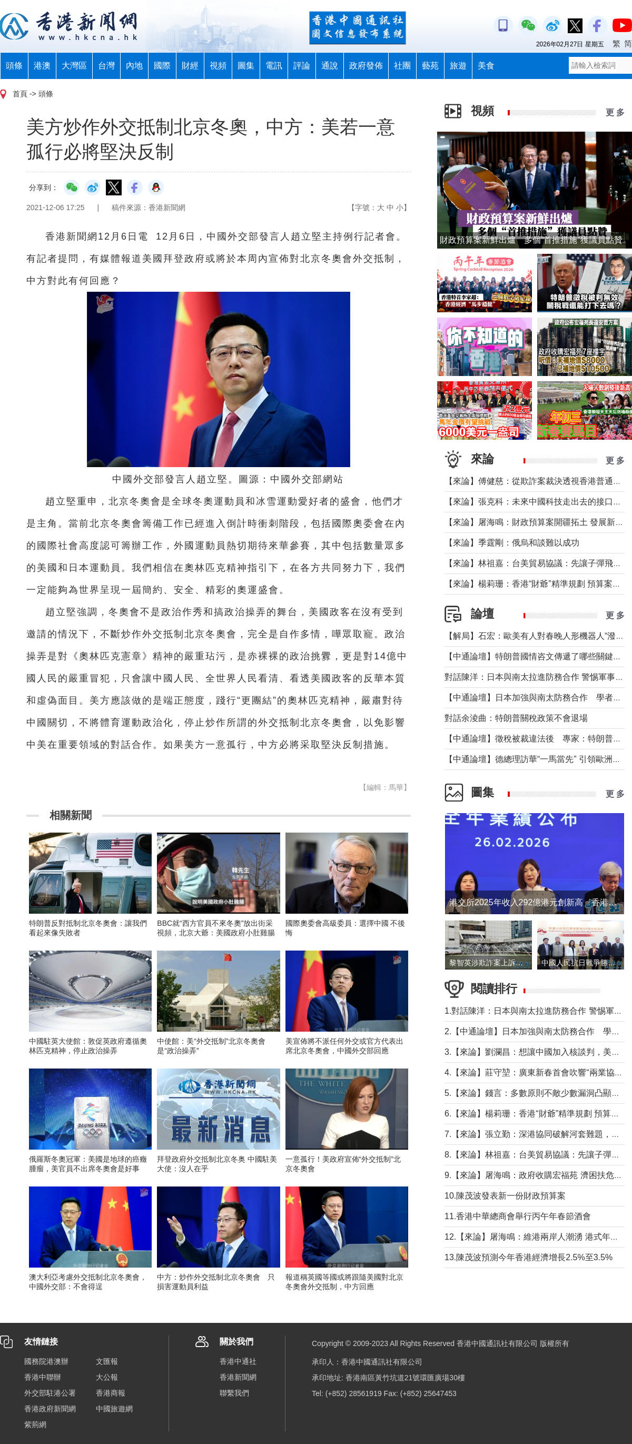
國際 (162, 65)
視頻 (218, 65)
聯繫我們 (234, 1393)
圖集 (246, 65)
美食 (486, 65)
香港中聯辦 (42, 1377)
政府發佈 (366, 65)
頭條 (14, 65)
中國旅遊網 (114, 1409)
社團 (402, 65)
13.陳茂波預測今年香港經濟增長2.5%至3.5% (529, 1257)
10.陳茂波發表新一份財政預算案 (505, 1195)
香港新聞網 (238, 1377)
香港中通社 (238, 1361)
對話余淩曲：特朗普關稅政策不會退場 (516, 718)
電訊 (273, 65)
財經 (190, 65)
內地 (134, 65)
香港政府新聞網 (50, 1409)
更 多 (615, 112)
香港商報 (110, 1393)
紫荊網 (35, 1424)
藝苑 (430, 65)
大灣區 (74, 65)
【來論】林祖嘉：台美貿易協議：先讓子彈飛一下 (537, 563)
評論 (301, 65)
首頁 (20, 94)
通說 (329, 65)
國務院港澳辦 (46, 1361)
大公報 (107, 1377)
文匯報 (107, 1361)
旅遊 (458, 65)
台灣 (106, 65)
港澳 (42, 65)
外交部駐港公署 (50, 1393)
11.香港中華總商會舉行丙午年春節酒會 (518, 1216)
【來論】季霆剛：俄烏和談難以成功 (512, 542)
